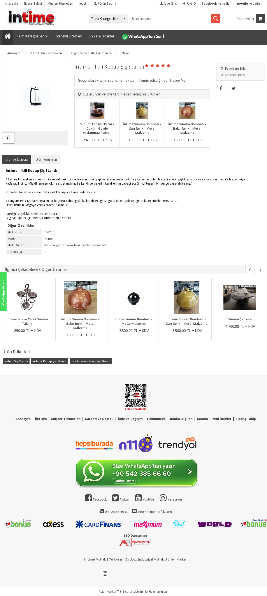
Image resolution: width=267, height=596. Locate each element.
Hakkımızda (156, 419)
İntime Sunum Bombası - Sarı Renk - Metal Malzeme (142, 128)
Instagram (174, 499)
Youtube (145, 499)
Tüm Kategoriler (30, 36)
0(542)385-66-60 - (118, 512)
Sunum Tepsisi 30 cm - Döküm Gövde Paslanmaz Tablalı (97, 128)
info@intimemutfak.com (155, 512)
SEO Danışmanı (135, 535)
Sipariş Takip (246, 419)
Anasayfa (23, 419)
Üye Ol (190, 3)
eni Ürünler (222, 419)
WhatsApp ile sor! (3, 292)
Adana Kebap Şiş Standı (49, 361)
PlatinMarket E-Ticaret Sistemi (121, 591)
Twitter (121, 499)
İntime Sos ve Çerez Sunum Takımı (27, 321)
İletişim (41, 419)
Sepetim (246, 18)
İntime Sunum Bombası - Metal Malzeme (133, 321)
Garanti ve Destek (99, 419)
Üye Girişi (168, 3)
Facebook (96, 499)
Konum (202, 419)
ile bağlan (216, 3)
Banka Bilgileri (181, 419)
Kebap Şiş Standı (16, 361)
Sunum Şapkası (240, 319)
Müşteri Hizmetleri (66, 419)
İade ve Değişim (130, 419)
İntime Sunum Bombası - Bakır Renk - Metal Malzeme (187, 128)
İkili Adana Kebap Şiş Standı (91, 361)
